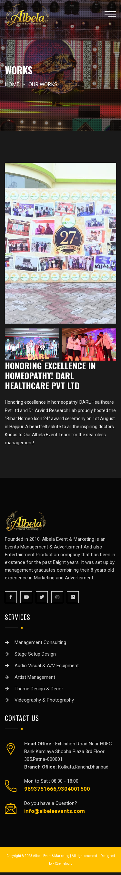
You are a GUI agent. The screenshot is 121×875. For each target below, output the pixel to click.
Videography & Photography (44, 700)
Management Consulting (40, 642)
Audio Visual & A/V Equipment (47, 665)
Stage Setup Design (35, 654)
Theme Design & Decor (39, 689)
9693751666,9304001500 (57, 789)
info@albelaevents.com (54, 811)
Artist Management (35, 677)
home (12, 84)
